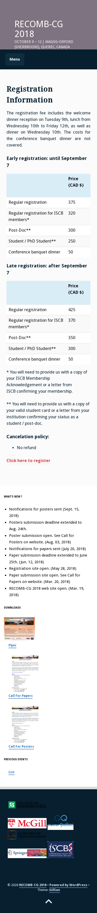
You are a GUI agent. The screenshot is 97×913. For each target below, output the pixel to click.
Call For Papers (21, 696)
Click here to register (28, 460)
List (11, 772)
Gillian (54, 890)
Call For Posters (21, 746)
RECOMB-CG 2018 (38, 29)
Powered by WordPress (68, 885)
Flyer (13, 645)
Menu (15, 59)
